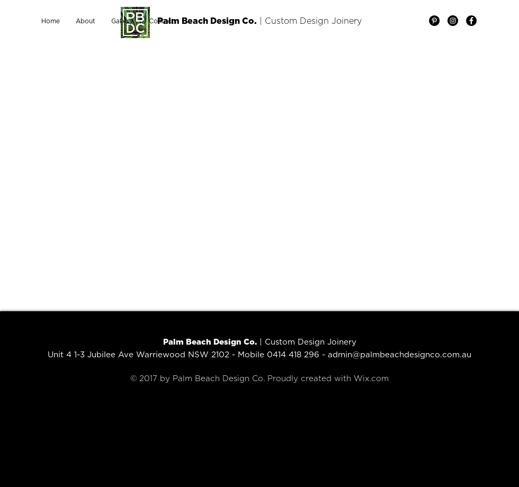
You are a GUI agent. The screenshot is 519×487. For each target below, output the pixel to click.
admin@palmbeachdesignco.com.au (399, 355)
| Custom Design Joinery (309, 21)
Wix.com (371, 379)
